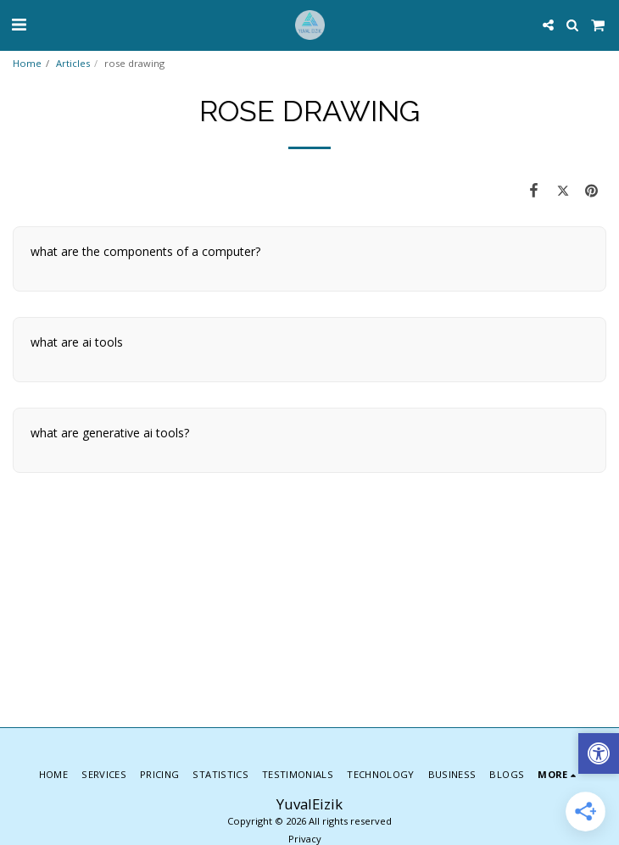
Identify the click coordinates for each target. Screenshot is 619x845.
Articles (73, 63)
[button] (18, 24)
